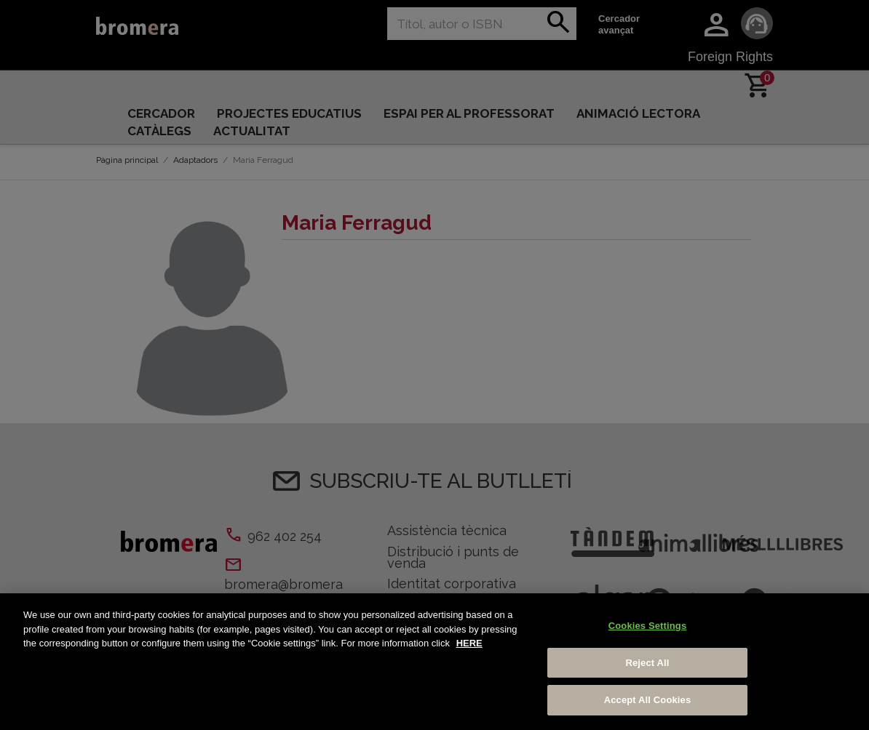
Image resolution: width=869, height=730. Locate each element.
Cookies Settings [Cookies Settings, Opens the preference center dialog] (647, 625)
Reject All (647, 662)
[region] (434, 661)
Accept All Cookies (647, 699)
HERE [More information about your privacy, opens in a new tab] (469, 643)
